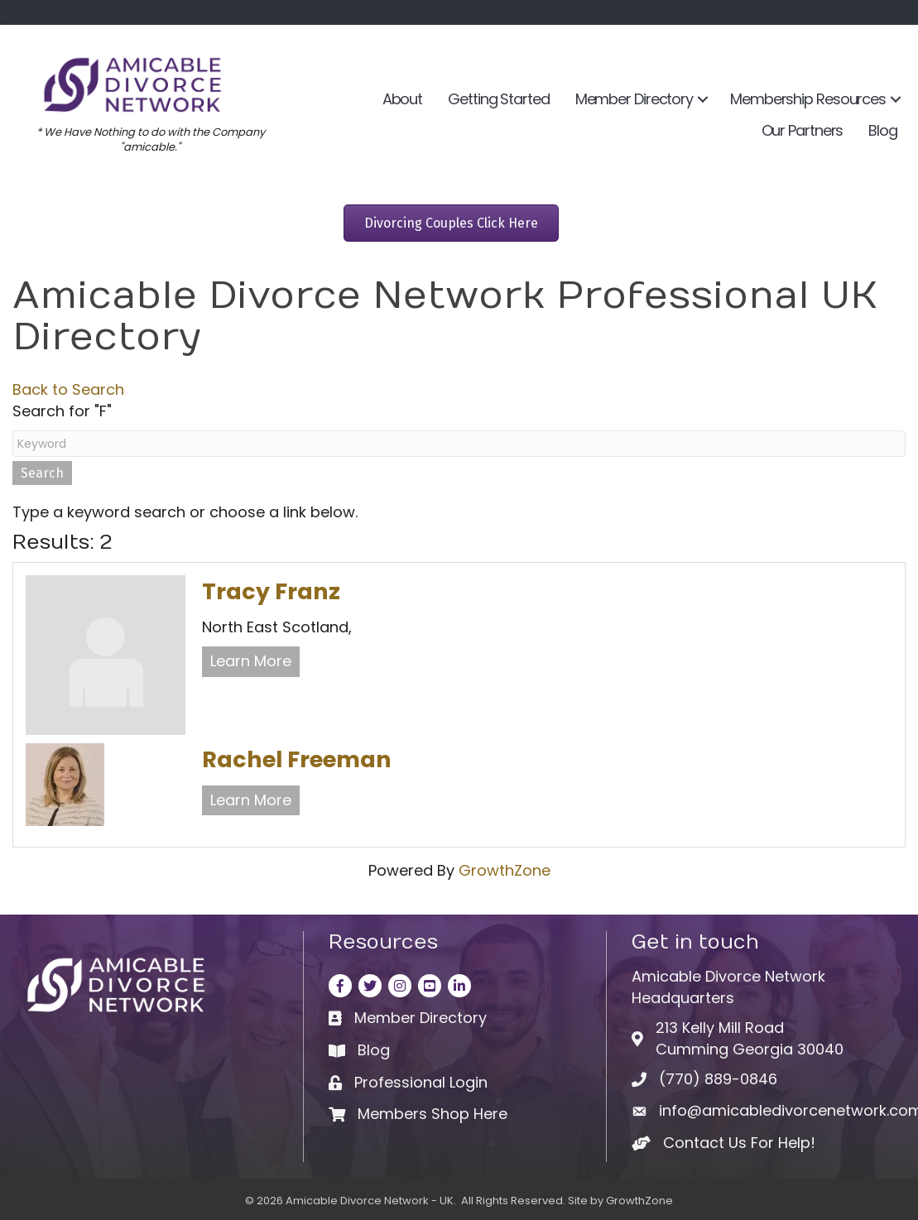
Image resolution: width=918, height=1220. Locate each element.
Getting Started (499, 99)
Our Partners (803, 130)
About (402, 99)
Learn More (250, 661)
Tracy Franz (271, 591)
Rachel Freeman (297, 759)
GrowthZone (504, 870)
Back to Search (68, 389)
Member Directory (634, 99)
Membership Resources (808, 99)
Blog (882, 130)
